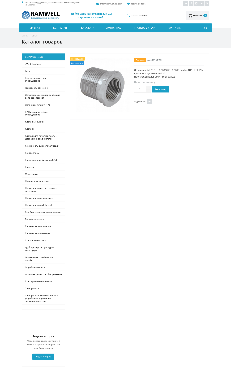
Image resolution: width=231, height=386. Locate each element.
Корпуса (29, 167)
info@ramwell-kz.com (111, 3)
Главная (34, 27)
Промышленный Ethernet (38, 205)
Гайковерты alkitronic (36, 88)
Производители (144, 27)
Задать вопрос (138, 3)
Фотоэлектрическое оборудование (43, 274)
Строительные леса (35, 240)
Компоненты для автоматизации (42, 146)
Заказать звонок (140, 15)
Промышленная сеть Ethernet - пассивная (41, 189)
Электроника (32, 288)
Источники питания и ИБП (38, 105)
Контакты (174, 27)
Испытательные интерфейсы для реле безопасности (42, 96)
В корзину (160, 89)
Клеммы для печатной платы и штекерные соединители (41, 137)
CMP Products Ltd (34, 57)
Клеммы (29, 128)
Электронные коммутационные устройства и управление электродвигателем (41, 298)
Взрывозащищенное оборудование (36, 79)
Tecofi (28, 71)
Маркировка (31, 174)
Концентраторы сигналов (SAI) (41, 160)
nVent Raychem (33, 64)
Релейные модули (34, 219)
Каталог (86, 27)
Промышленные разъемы (39, 198)
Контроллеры (32, 153)
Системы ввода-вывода (37, 233)
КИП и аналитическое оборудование (36, 113)
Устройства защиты (35, 267)
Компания (60, 27)
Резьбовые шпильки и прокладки (42, 212)
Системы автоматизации (38, 226)
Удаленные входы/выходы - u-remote (41, 258)
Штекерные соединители (38, 281)
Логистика (113, 27)
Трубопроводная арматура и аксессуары (39, 249)
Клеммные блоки (34, 121)
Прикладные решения (37, 181)
